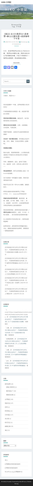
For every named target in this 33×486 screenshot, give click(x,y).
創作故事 (7, 384)
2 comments (16, 44)
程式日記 (7, 422)
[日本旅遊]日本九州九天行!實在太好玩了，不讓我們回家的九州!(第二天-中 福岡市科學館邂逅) (16, 260)
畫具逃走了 (9, 391)
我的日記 (7, 403)
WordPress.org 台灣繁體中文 (13, 472)
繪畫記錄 (7, 426)
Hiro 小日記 (6, 2)
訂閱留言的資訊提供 (11, 468)
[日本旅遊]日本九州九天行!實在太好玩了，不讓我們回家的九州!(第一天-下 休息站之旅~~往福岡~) (16, 280)
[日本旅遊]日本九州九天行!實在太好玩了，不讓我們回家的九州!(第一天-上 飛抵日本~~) (16, 291)
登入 (6, 460)
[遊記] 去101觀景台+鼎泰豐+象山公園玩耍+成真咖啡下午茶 (16, 36)
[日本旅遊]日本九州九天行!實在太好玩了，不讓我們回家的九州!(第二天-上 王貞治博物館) (16, 271)
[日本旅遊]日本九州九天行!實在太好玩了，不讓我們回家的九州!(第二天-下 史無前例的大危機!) (16, 249)
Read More (17, 63)
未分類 (7, 418)
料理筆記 (7, 411)
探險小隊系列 (10, 387)
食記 (6, 430)
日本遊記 (7, 415)
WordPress (22, 481)
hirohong (24, 42)
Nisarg (16, 483)
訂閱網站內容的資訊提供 (12, 464)
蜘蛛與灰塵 (9, 395)
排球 (6, 407)
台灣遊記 (7, 399)
